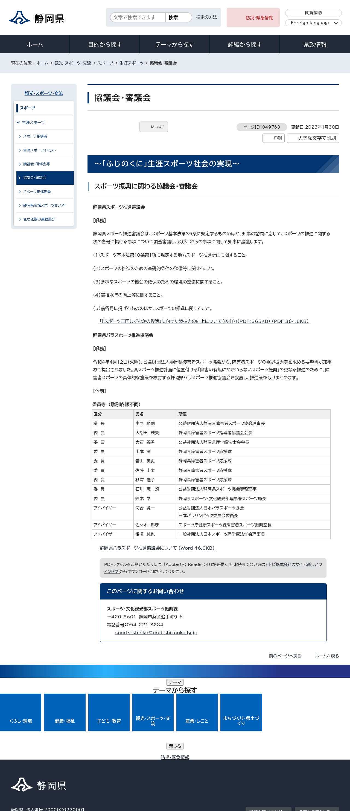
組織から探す (245, 45)
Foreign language (311, 23)
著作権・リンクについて (36, 764)
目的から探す (105, 45)
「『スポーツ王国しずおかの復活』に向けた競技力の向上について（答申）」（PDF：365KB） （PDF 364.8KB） (206, 321)
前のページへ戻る (285, 656)
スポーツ (105, 63)
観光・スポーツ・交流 (72, 63)
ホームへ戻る (327, 656)
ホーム (35, 44)
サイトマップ (313, 764)
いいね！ (158, 127)
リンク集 (275, 764)
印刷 (278, 138)
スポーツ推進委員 (37, 191)
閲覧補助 (313, 13)
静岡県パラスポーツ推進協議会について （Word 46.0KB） (159, 548)
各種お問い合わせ (266, 730)
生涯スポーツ (131, 63)
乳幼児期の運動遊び (39, 219)
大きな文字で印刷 (317, 138)
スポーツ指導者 (35, 136)
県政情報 (315, 45)
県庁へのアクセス (314, 730)
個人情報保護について (97, 764)
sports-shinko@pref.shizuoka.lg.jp (156, 632)
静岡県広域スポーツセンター (45, 205)
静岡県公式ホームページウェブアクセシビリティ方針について (193, 764)
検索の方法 (206, 17)
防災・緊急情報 (259, 18)
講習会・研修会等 (36, 164)
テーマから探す (175, 45)
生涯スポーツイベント (39, 150)
